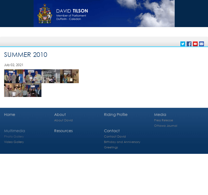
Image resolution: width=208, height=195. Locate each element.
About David (63, 120)
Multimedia (14, 130)
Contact (112, 130)
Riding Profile (116, 114)
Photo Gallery (14, 136)
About (60, 114)
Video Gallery (14, 142)
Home (9, 114)
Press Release (163, 120)
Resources (63, 130)
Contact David (115, 136)
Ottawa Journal (165, 125)
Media (160, 114)
